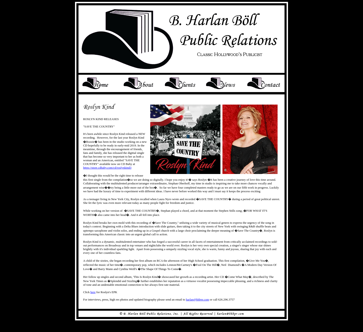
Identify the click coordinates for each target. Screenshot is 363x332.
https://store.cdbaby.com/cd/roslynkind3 (107, 167)
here (92, 292)
